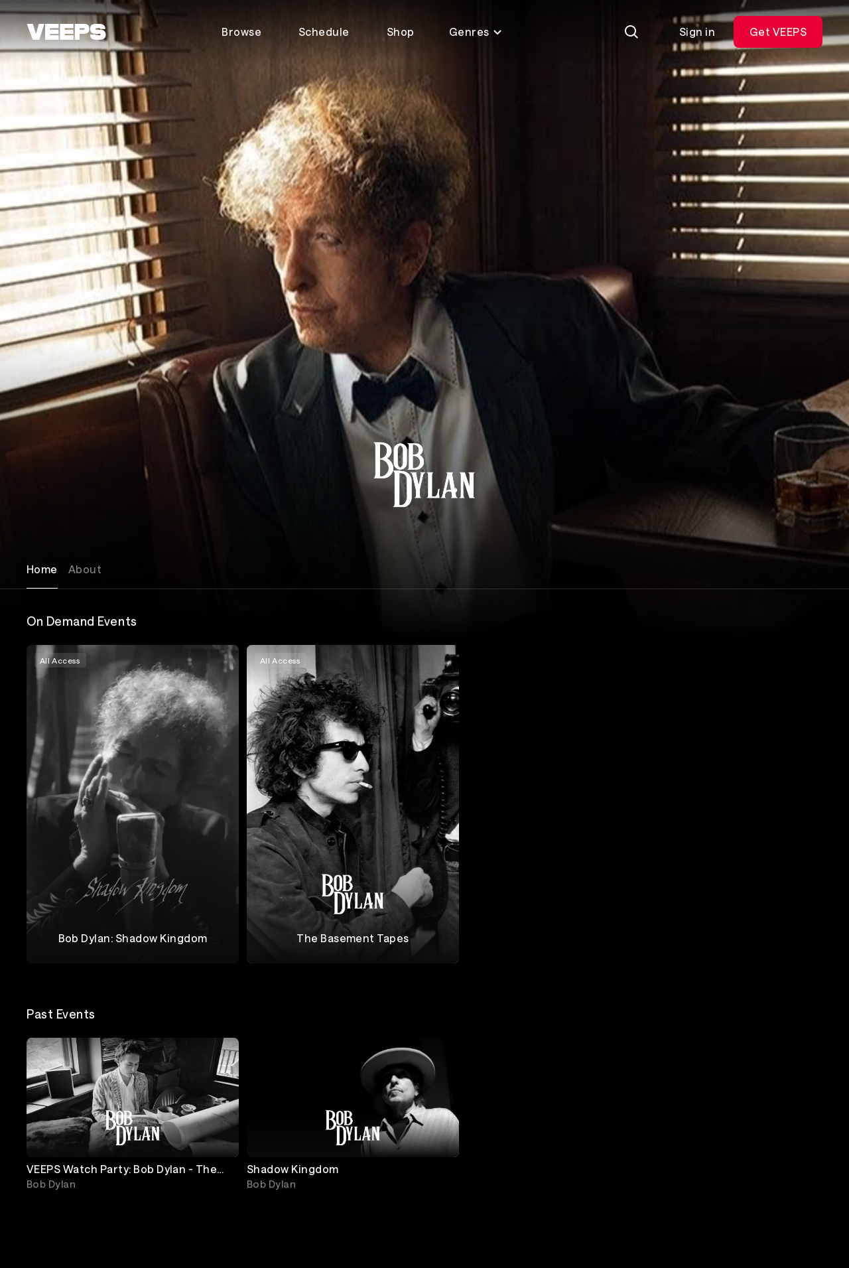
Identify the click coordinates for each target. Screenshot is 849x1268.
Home (42, 569)
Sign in (697, 31)
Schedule (324, 31)
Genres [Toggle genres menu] (476, 31)
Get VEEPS (778, 31)
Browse (241, 31)
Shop (401, 31)
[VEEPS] (66, 32)
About (84, 569)
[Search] (631, 32)
